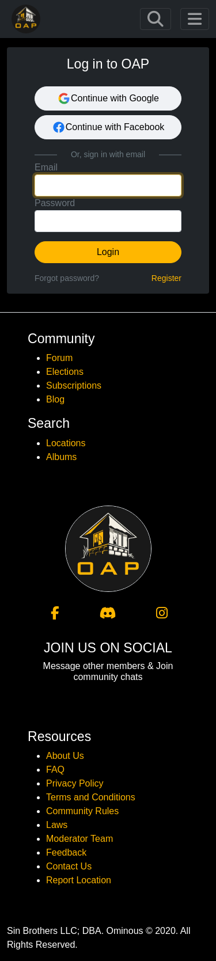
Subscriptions (73, 385)
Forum (59, 358)
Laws (56, 825)
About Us (65, 756)
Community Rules (82, 811)
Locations (66, 443)
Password (55, 203)
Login (108, 252)
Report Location (78, 880)
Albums (61, 457)
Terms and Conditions (90, 797)
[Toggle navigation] (155, 19)
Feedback (66, 852)
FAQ (55, 769)
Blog (55, 399)
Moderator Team (79, 839)
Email (46, 167)
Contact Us (69, 866)
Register (166, 278)
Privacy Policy (75, 783)
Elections (65, 372)
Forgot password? (67, 278)
